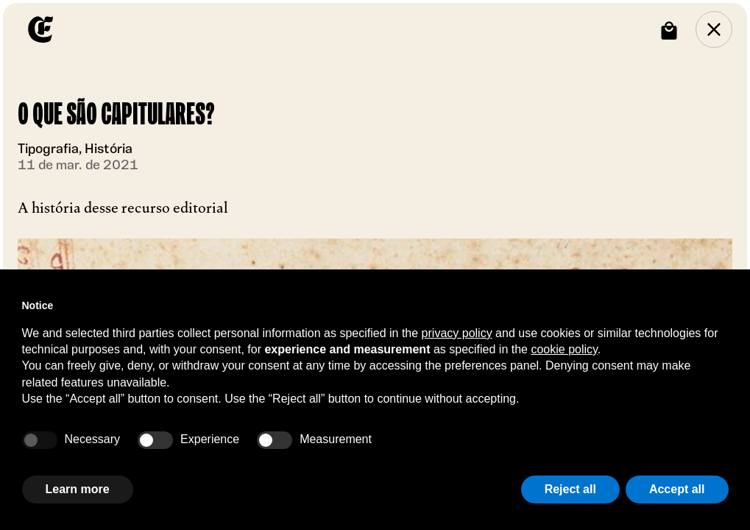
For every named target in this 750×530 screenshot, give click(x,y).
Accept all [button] (677, 489)
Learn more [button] (78, 489)
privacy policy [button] (457, 333)
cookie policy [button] (564, 349)
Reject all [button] (570, 489)
